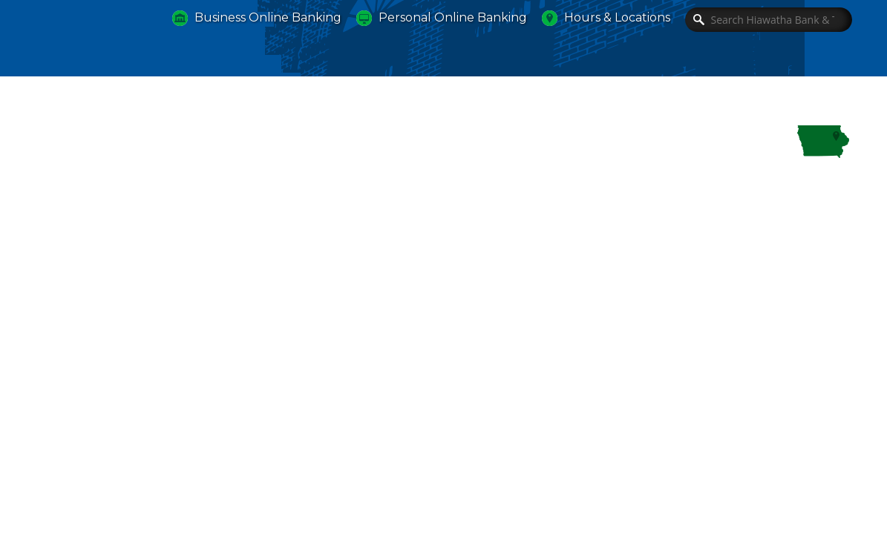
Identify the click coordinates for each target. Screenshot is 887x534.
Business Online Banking (267, 17)
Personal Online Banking (453, 17)
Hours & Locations (617, 17)
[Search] (768, 19)
